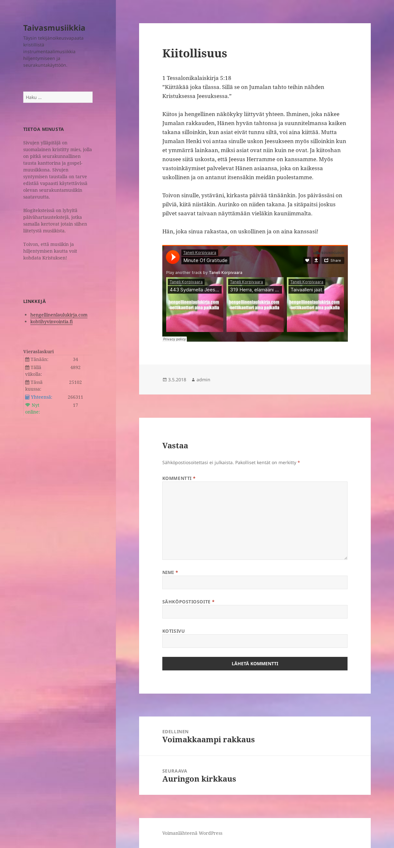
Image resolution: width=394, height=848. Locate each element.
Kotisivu (173, 631)
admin (203, 379)
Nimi (170, 572)
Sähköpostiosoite (188, 602)
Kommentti (179, 478)
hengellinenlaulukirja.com (58, 315)
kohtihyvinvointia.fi (51, 321)
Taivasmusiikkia (54, 27)
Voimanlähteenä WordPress (192, 833)
